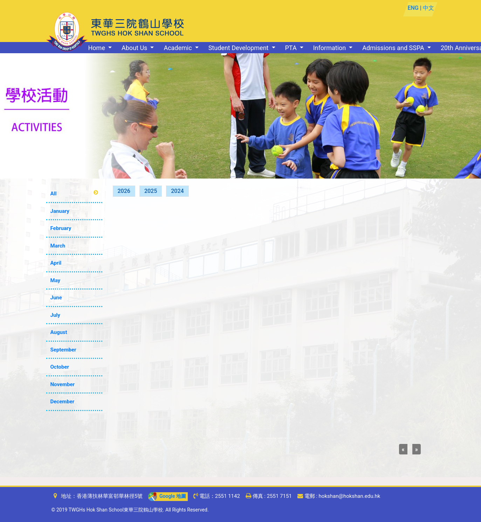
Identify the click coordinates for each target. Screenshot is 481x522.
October (59, 367)
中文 (428, 8)
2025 (150, 191)
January (59, 211)
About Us (135, 47)
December (62, 401)
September (63, 350)
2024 (177, 191)
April (56, 263)
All (53, 193)
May (55, 280)
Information (330, 47)
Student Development (239, 47)
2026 (124, 191)
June (56, 297)
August (58, 332)
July (55, 315)
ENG (413, 8)
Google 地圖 (167, 496)
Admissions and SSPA (394, 47)
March (58, 246)
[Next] (416, 449)
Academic (178, 47)
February (60, 228)
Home (97, 47)
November (62, 384)
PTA (291, 47)
